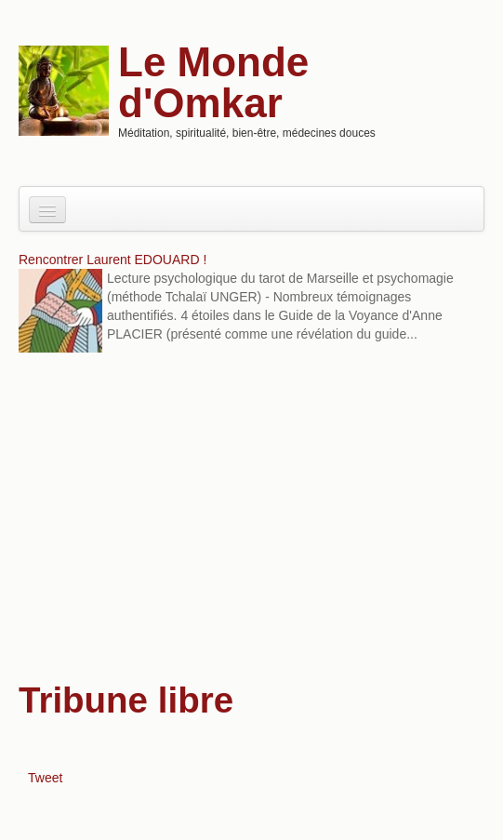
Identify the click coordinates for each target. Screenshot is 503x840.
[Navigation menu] (47, 209)
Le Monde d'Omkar (213, 82)
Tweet (45, 777)
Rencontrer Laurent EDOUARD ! (112, 259)
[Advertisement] (251, 514)
